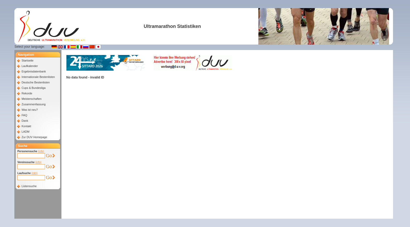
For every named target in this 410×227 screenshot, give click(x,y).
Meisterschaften (31, 98)
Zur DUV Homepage (34, 137)
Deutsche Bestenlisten (35, 82)
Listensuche (29, 186)
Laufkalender (29, 66)
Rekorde (26, 93)
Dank (24, 120)
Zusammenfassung (33, 104)
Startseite (27, 60)
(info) (41, 151)
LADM (25, 131)
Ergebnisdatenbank (33, 71)
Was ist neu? (29, 109)
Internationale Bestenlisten (38, 76)
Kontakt (26, 126)
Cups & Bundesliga (33, 87)
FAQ (24, 115)
